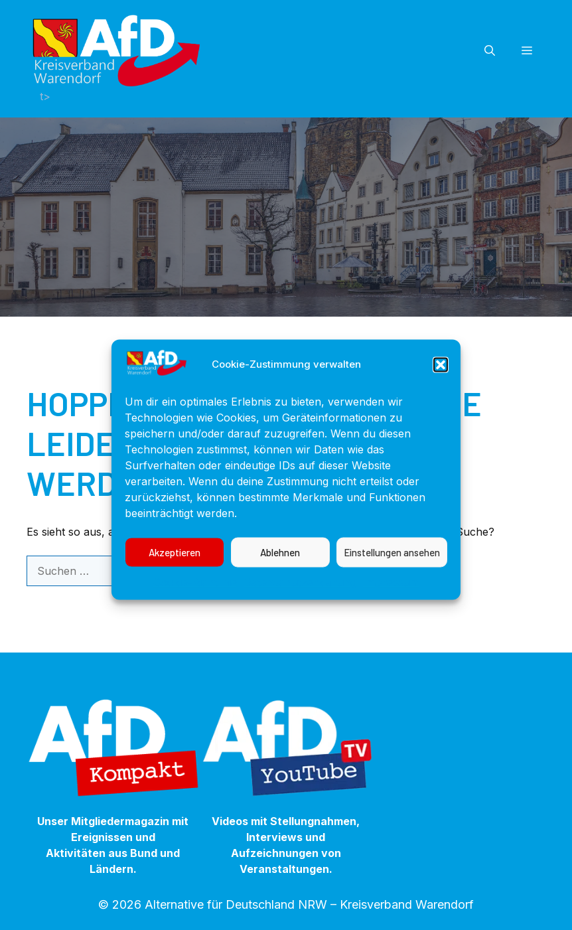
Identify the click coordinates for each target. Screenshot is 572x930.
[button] (440, 374)
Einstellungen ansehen (392, 562)
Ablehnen (280, 562)
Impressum (391, 591)
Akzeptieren (174, 562)
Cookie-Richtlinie (195, 591)
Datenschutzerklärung (300, 591)
